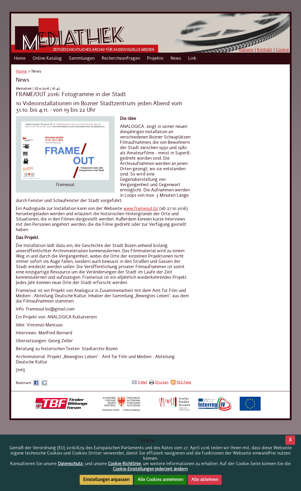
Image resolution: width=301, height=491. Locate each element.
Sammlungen (82, 58)
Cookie (282, 50)
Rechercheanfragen (121, 58)
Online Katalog (47, 58)
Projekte (155, 58)
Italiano (246, 50)
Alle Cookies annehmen (160, 479)
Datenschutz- (71, 464)
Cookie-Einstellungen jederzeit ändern (150, 469)
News (175, 58)
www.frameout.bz (140, 208)
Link (192, 58)
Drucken (161, 382)
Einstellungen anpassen (106, 479)
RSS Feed (184, 382)
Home (20, 58)
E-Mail (142, 382)
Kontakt (264, 50)
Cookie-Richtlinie (124, 464)
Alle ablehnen (204, 479)
